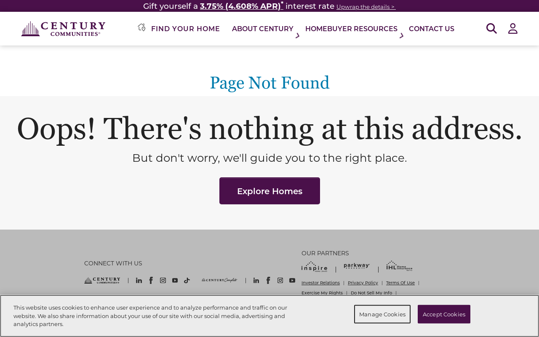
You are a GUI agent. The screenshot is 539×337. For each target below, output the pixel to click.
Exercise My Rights (322, 293)
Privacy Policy (363, 283)
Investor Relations (321, 283)
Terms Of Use (400, 283)
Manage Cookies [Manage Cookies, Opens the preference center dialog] (382, 314)
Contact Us (431, 28)
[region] (269, 316)
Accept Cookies (444, 314)
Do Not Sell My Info (371, 293)
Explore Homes (269, 190)
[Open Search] (491, 29)
